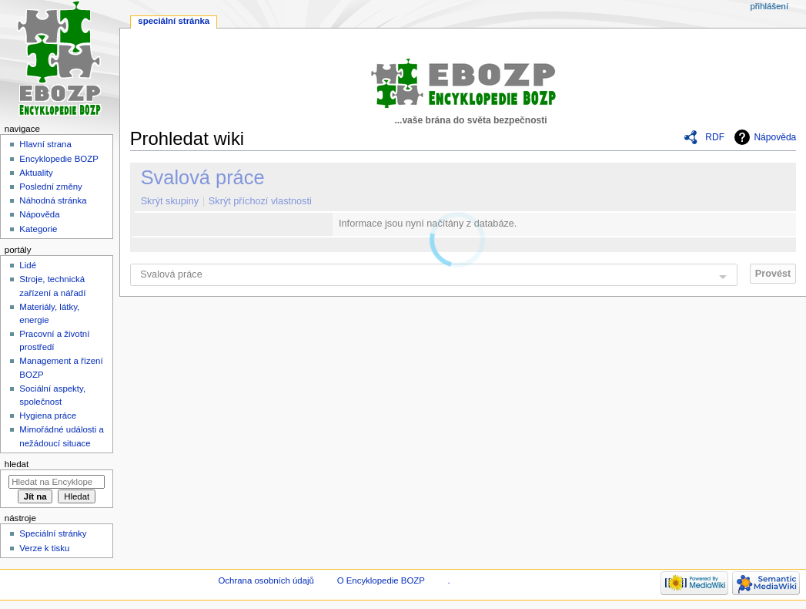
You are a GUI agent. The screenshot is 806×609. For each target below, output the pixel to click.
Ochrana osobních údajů (265, 580)
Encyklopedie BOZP (59, 158)
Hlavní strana (45, 144)
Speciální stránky (52, 533)
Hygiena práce (47, 415)
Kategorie (38, 229)
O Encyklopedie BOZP (381, 580)
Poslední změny (50, 186)
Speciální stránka (173, 20)
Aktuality (35, 172)
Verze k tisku (44, 548)
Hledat (16, 464)
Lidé (27, 265)
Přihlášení (769, 6)
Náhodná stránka (52, 200)
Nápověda (775, 137)
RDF (714, 137)
